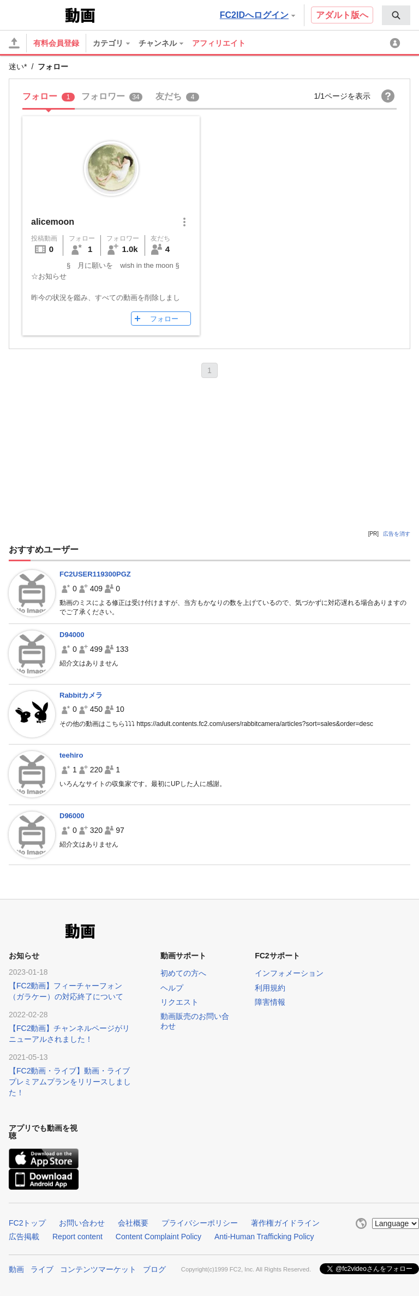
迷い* (18, 66)
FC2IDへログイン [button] (257, 15)
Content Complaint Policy (158, 1236)
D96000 (72, 816)
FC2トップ (27, 1223)
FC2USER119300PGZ (95, 574)
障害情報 (270, 1002)
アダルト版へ (342, 15)
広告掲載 (24, 1236)
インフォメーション (289, 973)
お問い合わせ (82, 1223)
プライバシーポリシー (199, 1223)
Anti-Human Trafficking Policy (264, 1236)
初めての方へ (183, 973)
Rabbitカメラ (81, 695)
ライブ (42, 1269)
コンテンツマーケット (98, 1269)
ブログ (154, 1269)
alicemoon (52, 221)
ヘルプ (171, 987)
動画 (16, 1269)
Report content (77, 1236)
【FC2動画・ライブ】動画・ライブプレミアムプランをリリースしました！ (70, 1081)
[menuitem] (396, 15)
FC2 (36, 14)
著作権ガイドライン (285, 1223)
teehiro (71, 755)
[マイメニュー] (397, 43)
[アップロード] (14, 43)
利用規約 (270, 987)
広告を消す (396, 534)
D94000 (72, 635)
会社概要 (133, 1223)
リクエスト (179, 1002)
